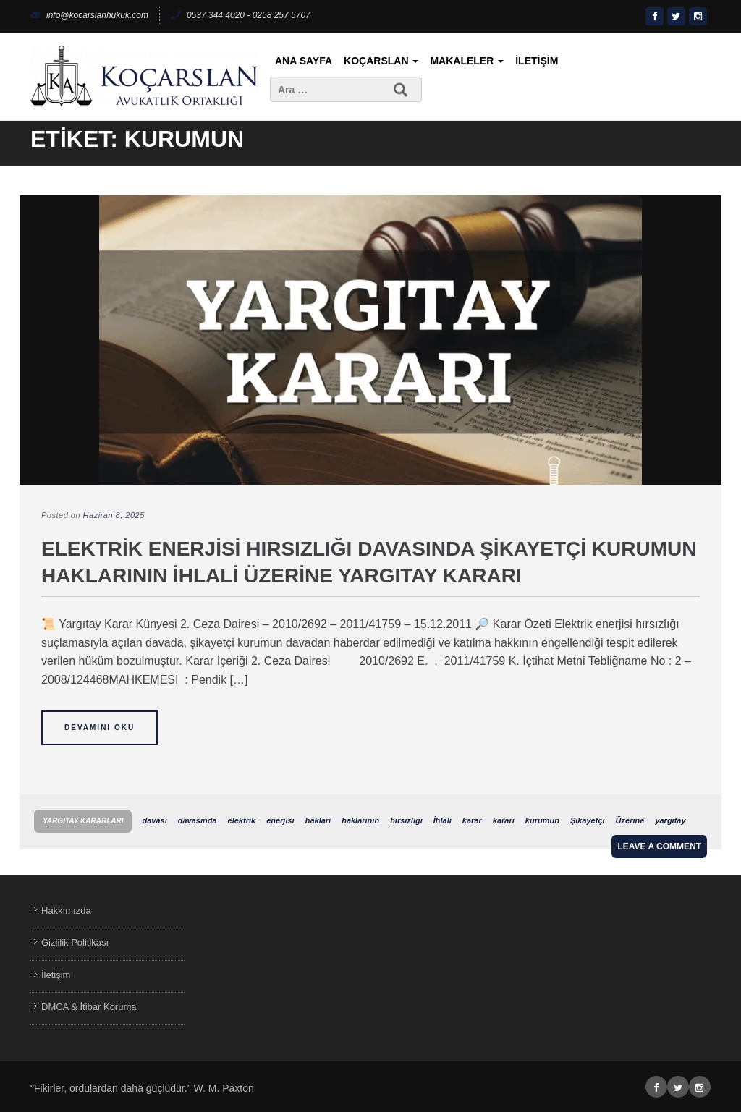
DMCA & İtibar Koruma (89, 1006)
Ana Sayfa (303, 61)
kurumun (542, 820)
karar (472, 820)
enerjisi (280, 820)
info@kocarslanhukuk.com (89, 15)
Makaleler (467, 61)
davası (154, 820)
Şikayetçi (587, 820)
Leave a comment (659, 846)
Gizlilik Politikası (75, 942)
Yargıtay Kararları (83, 821)
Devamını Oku (99, 727)
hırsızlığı (406, 820)
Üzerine (630, 820)
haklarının (360, 820)
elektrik (242, 820)
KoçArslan (381, 61)
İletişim (536, 61)
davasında (197, 820)
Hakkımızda (66, 910)
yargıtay (670, 820)
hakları (318, 820)
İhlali (442, 820)
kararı (504, 820)
